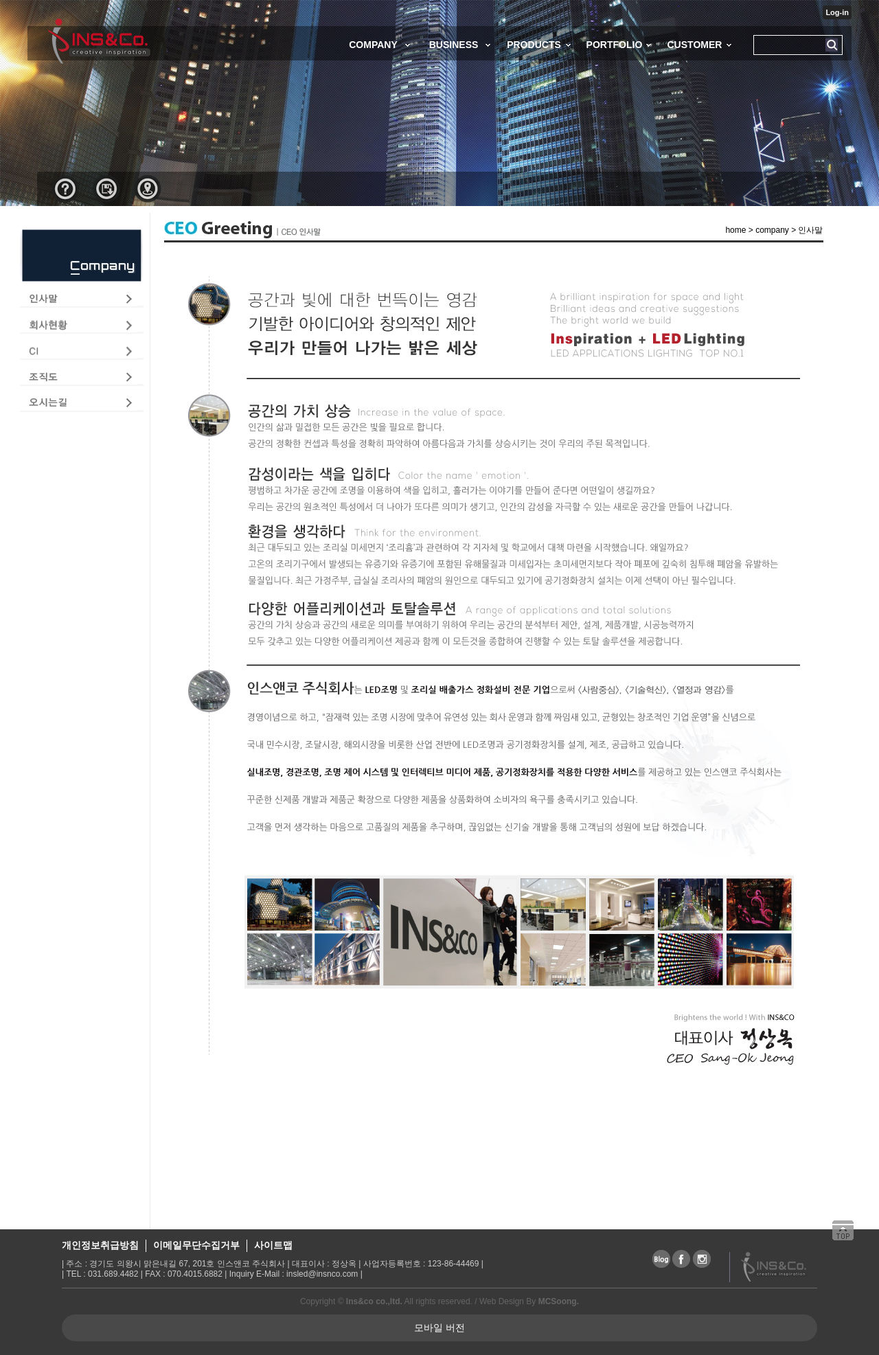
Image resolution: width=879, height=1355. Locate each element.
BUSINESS (454, 44)
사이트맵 (273, 1245)
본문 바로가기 (0, 0)
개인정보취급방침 (100, 1245)
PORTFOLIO (614, 44)
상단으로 (848, 1237)
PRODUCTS (534, 44)
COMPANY (373, 44)
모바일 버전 (439, 1327)
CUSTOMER (694, 44)
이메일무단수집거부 (196, 1245)
